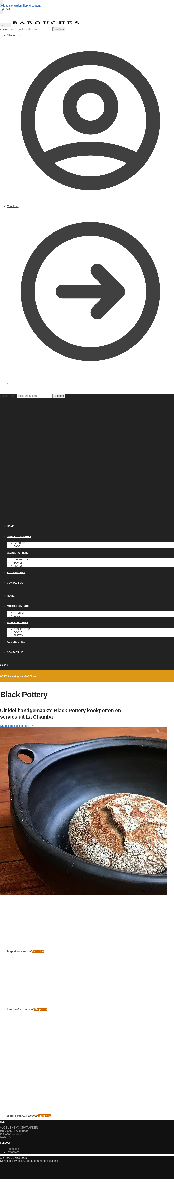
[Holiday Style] (32, 1006)
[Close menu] (1, 2)
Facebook (13, 1148)
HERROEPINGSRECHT (15, 1130)
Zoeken (59, 29)
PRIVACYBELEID (11, 1133)
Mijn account (90, 119)
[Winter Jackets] (40, 1112)
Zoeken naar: (8, 29)
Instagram (13, 1151)
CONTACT (6, 1136)
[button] (4, 383)
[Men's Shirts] (26, 948)
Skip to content (31, 5)
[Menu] (5, 25)
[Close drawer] (1, 12)
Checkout (90, 290)
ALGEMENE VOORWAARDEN (19, 1127)
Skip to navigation (11, 5)
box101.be (24, 1160)
